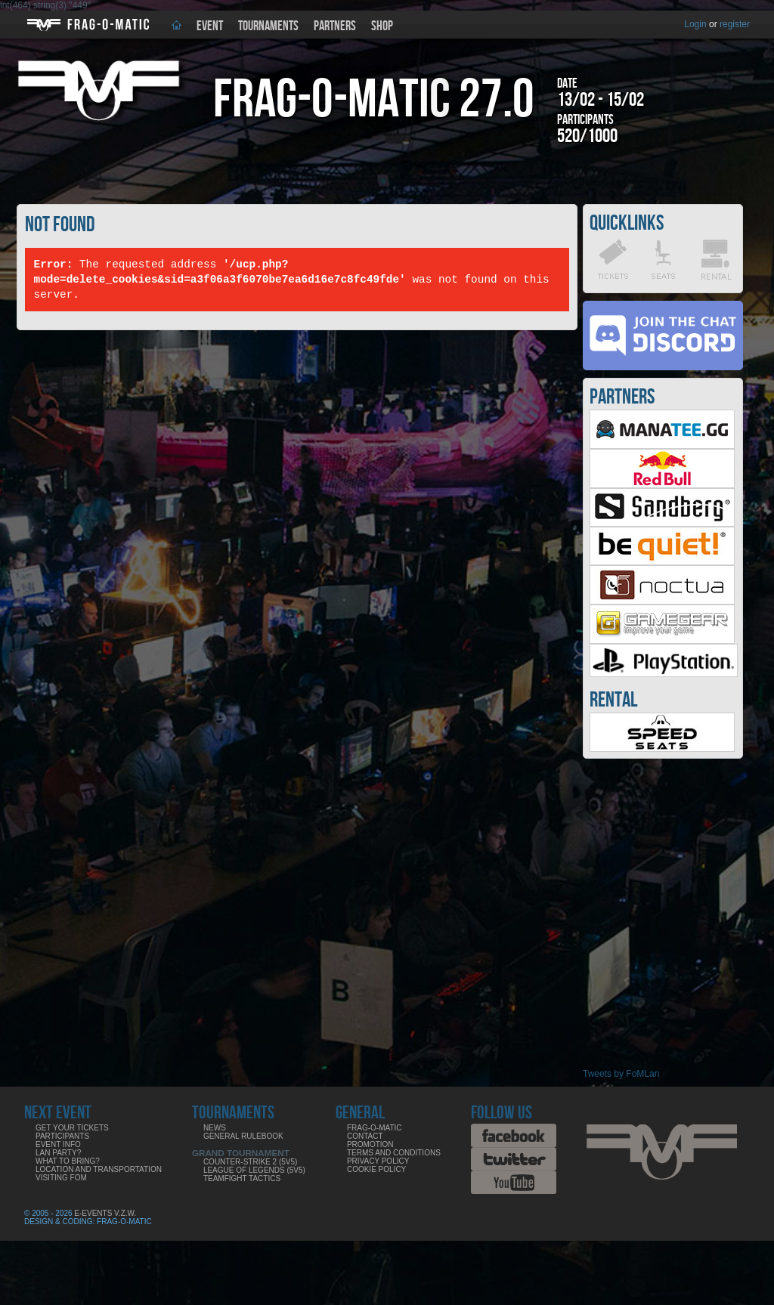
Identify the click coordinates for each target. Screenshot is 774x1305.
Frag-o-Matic (374, 1128)
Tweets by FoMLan (621, 1073)
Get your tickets (72, 1128)
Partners (335, 26)
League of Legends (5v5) (254, 1170)
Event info (58, 1144)
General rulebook (243, 1136)
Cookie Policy (376, 1169)
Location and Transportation (99, 1169)
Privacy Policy (378, 1161)
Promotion (370, 1144)
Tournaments (268, 26)
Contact (365, 1136)
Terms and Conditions (394, 1153)
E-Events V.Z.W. (105, 1213)
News (214, 1128)
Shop (382, 26)
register (735, 24)
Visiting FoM (61, 1178)
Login (695, 24)
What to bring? (68, 1161)
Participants (62, 1136)
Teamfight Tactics (241, 1178)
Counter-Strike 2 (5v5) (250, 1162)
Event (210, 26)
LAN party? (58, 1153)
